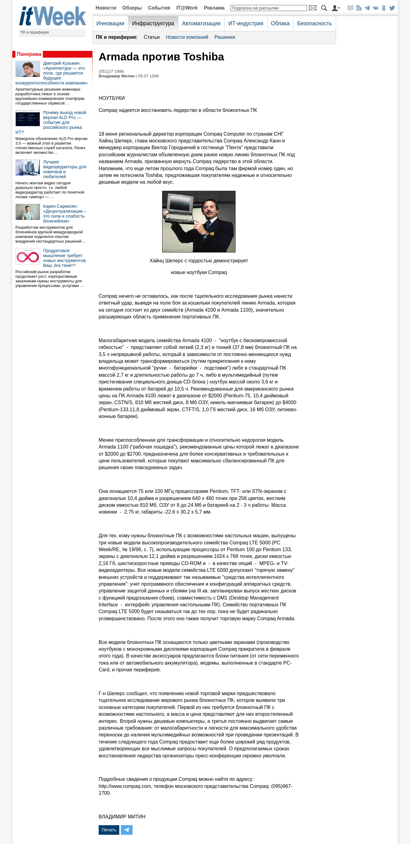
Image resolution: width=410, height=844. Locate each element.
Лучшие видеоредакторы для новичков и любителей (64, 169)
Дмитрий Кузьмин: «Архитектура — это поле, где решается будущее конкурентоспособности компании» (51, 73)
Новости (106, 7)
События (159, 7)
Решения (225, 37)
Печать (109, 829)
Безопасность (314, 23)
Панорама (29, 54)
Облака (280, 23)
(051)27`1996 (111, 71)
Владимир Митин (116, 76)
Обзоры (132, 7)
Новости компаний (187, 37)
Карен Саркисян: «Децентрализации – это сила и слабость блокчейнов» (64, 213)
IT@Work (187, 7)
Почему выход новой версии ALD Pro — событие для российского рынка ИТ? (50, 122)
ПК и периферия (35, 32)
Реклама (214, 7)
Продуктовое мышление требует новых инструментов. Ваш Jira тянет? (65, 258)
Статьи (152, 37)
